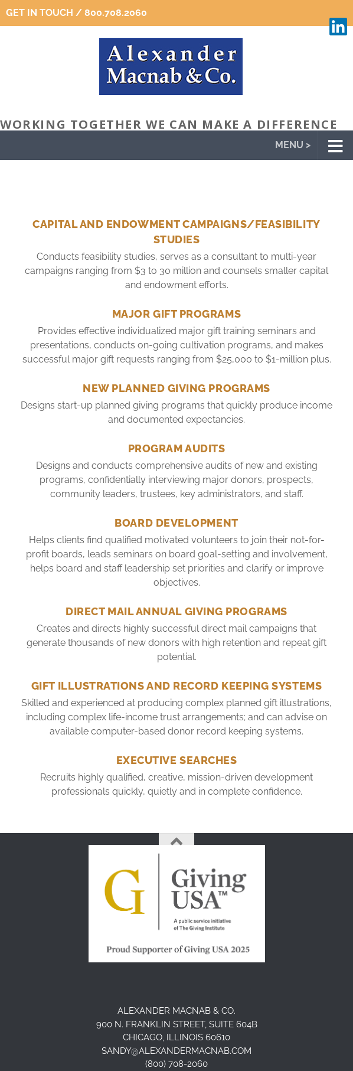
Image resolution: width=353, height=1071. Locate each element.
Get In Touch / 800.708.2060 (76, 12)
